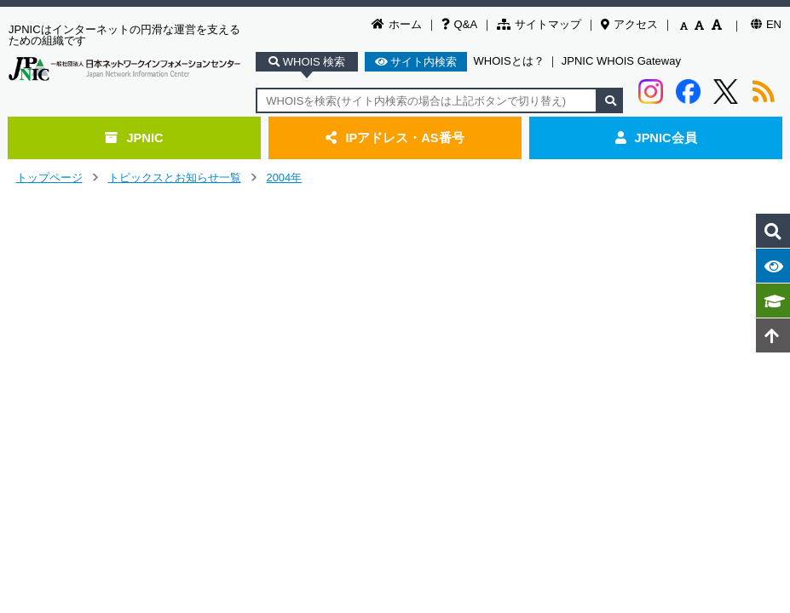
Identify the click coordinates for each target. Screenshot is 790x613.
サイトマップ (539, 24)
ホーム (397, 24)
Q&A (459, 24)
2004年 (285, 177)
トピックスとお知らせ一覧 (174, 177)
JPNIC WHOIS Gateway (621, 60)
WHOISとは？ (509, 60)
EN (766, 24)
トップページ (49, 177)
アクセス (629, 24)
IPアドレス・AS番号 (395, 138)
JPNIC (134, 138)
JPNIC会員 (656, 138)
